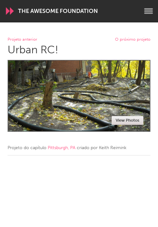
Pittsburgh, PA (62, 147)
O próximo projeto (132, 40)
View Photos (127, 120)
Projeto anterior (22, 40)
